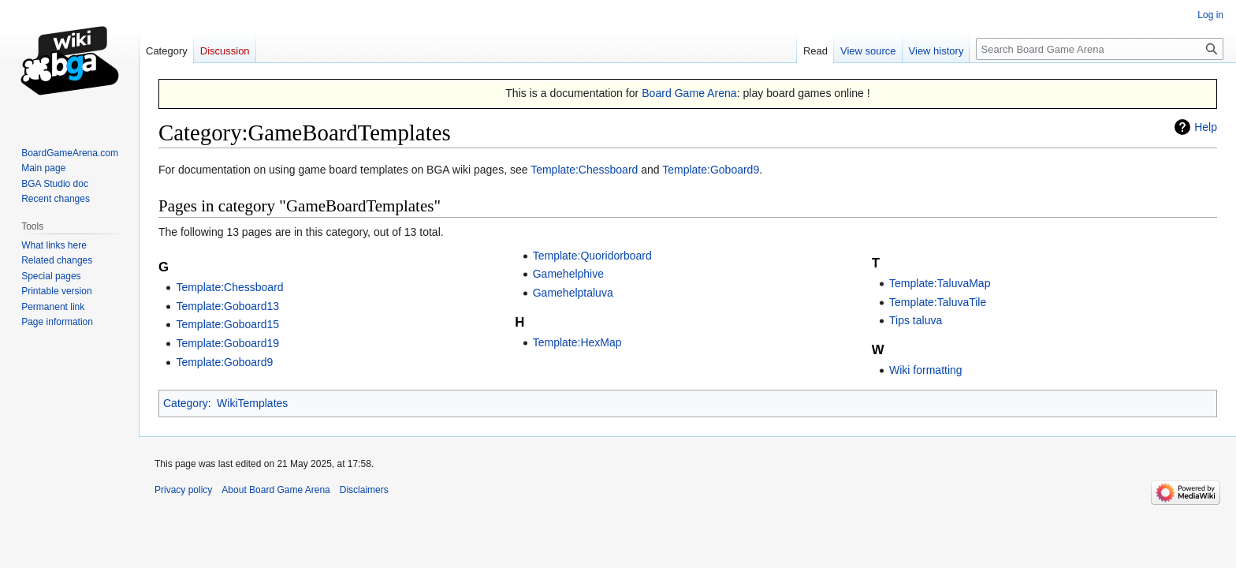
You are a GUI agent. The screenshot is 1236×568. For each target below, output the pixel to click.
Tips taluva (915, 320)
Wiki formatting (925, 370)
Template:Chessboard (584, 169)
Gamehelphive (568, 273)
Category (185, 403)
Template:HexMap (577, 342)
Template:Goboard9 (710, 169)
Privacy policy (183, 489)
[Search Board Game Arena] (1099, 49)
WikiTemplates (252, 403)
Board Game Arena (689, 93)
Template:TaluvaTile (937, 302)
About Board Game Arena (275, 489)
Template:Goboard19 (227, 343)
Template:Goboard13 (227, 306)
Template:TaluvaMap (939, 283)
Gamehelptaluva (573, 292)
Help (1205, 127)
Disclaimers (364, 489)
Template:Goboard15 (227, 324)
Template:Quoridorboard (592, 255)
